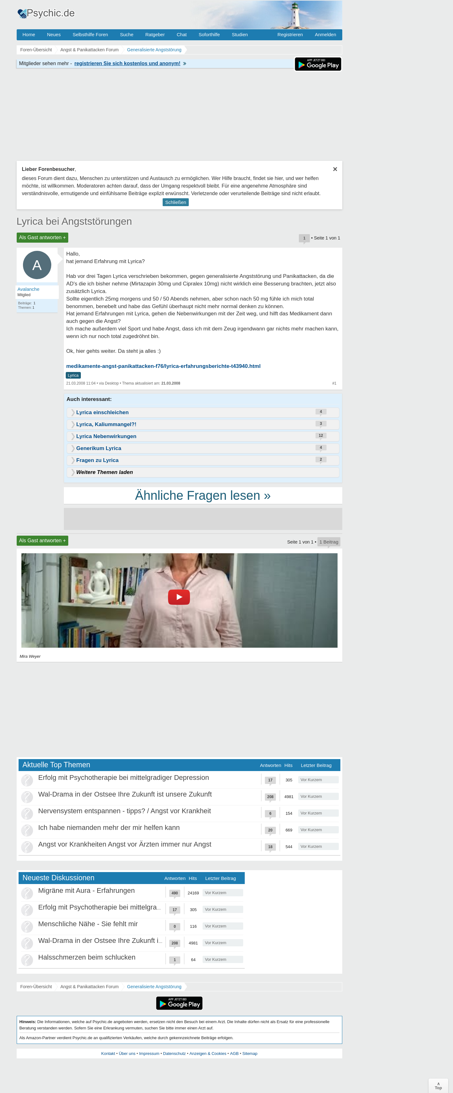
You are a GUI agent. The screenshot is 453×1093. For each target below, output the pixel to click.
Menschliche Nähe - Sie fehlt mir (88, 924)
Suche (126, 34)
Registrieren (290, 34)
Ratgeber (155, 34)
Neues (54, 34)
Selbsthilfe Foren (90, 34)
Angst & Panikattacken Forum (89, 986)
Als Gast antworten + (42, 237)
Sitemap (249, 1053)
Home (29, 34)
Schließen (175, 202)
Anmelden (325, 34)
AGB (234, 1053)
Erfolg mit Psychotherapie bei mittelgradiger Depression (123, 777)
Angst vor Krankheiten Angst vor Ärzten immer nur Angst (124, 844)
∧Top (438, 1085)
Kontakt (108, 1053)
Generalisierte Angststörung (154, 986)
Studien (240, 34)
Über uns (127, 1053)
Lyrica (73, 375)
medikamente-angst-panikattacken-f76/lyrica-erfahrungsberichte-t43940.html (163, 366)
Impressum (149, 1053)
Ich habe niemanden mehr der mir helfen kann (109, 827)
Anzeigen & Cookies (207, 1053)
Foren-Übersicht (36, 986)
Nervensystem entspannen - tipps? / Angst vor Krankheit (124, 811)
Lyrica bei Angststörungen (74, 221)
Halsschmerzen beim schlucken (87, 957)
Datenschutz (174, 1053)
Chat (182, 34)
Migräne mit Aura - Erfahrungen (86, 890)
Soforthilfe (209, 34)
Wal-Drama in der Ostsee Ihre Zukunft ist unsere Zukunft (125, 794)
